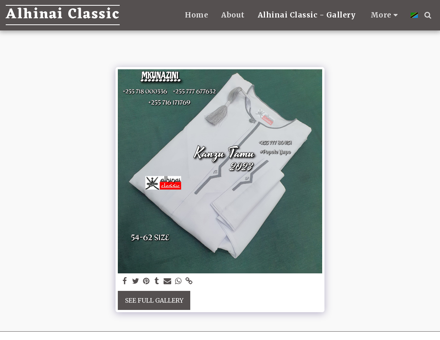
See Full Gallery (154, 300)
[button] (427, 15)
